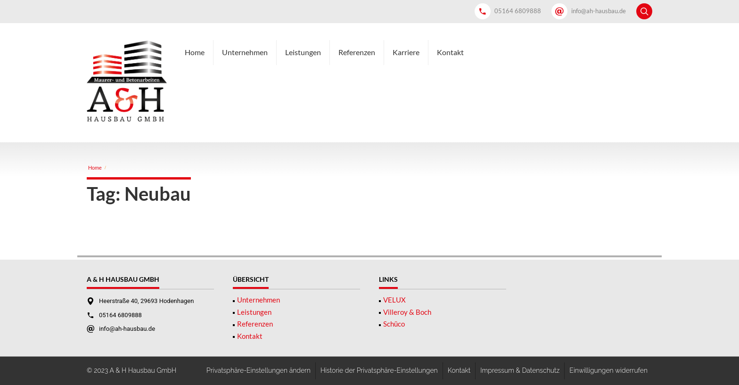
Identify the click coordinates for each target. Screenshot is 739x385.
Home (195, 52)
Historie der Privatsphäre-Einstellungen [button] (379, 370)
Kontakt (450, 52)
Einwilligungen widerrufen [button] (608, 370)
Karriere (406, 52)
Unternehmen (245, 52)
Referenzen (356, 52)
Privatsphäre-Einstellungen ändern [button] (258, 370)
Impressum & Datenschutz (519, 370)
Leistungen (303, 52)
